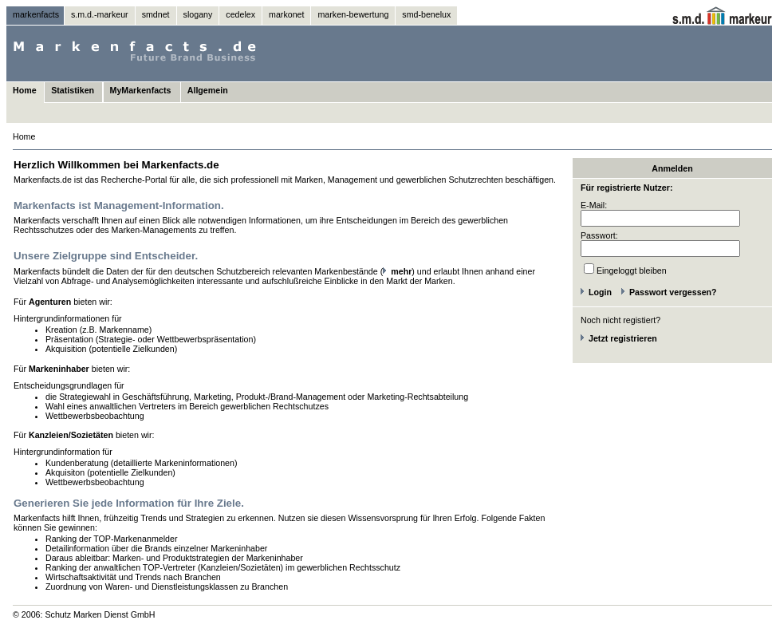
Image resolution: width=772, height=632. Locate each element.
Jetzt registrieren (623, 338)
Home (25, 90)
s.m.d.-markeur (99, 14)
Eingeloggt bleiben (632, 270)
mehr (401, 271)
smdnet (156, 14)
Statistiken (72, 90)
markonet (286, 14)
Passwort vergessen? (673, 292)
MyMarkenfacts (140, 90)
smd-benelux (426, 14)
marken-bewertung (352, 14)
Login (600, 292)
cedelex (240, 14)
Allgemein (207, 90)
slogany (198, 14)
